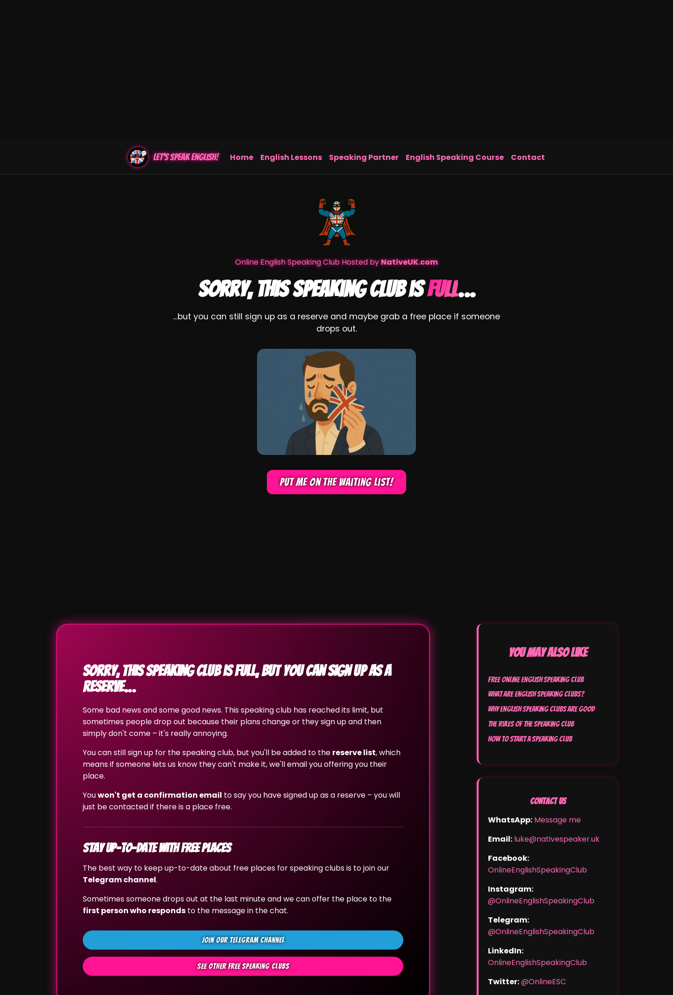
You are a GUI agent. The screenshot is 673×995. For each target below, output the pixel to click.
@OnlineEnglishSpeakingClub (541, 900)
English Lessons (291, 157)
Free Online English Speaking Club (536, 679)
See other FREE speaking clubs (243, 966)
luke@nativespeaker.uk (557, 839)
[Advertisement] (336, 70)
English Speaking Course (455, 157)
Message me (557, 820)
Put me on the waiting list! (336, 482)
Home (241, 157)
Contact (528, 157)
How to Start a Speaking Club (530, 739)
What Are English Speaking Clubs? (536, 694)
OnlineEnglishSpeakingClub (537, 870)
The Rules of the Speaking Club (531, 724)
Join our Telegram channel (243, 940)
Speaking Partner (364, 157)
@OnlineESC (543, 981)
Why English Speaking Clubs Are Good (541, 709)
